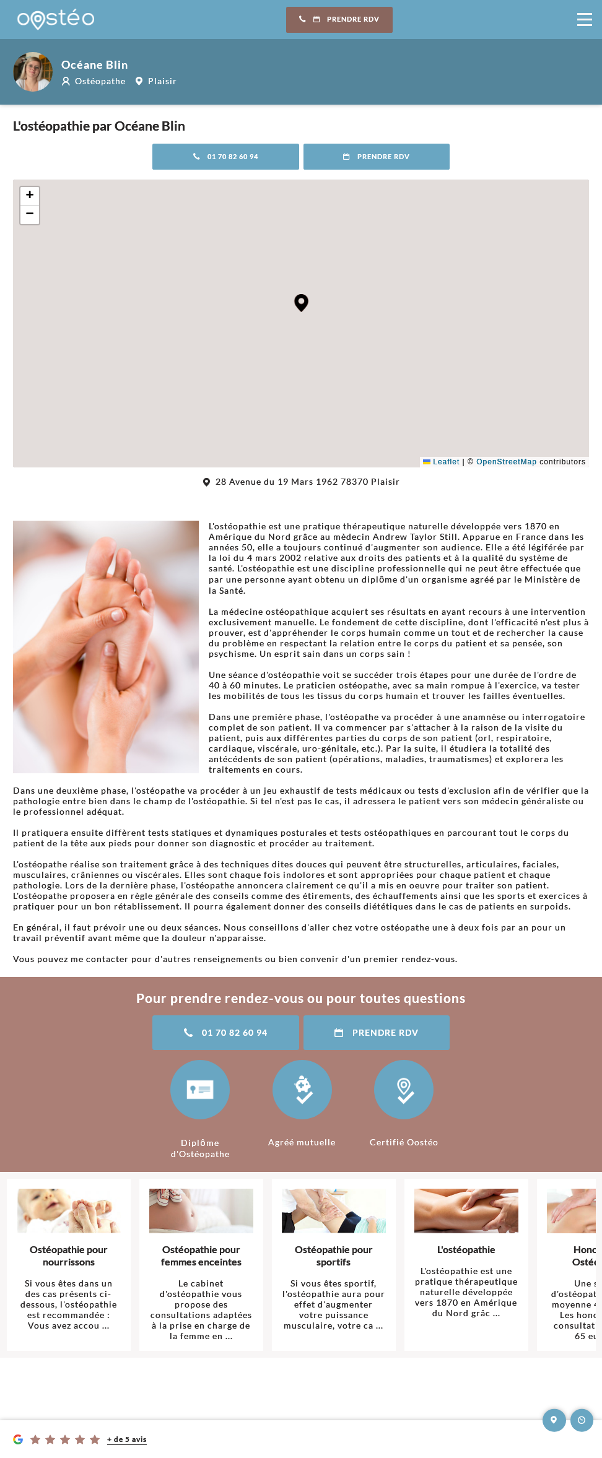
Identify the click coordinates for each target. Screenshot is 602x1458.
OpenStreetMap (506, 462)
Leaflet (441, 462)
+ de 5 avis (127, 1439)
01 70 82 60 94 (225, 156)
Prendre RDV (339, 19)
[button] (301, 303)
